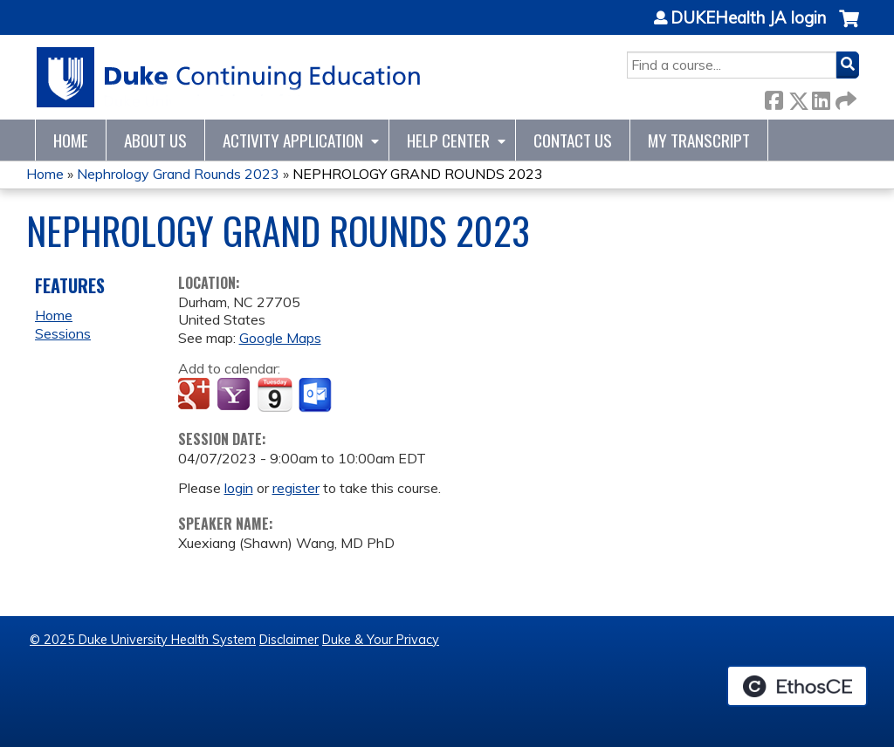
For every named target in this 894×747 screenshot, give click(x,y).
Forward (844, 97)
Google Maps (280, 337)
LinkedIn (820, 97)
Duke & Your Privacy (380, 640)
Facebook (773, 97)
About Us (155, 140)
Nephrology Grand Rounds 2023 (178, 173)
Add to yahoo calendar (235, 395)
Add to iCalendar (274, 394)
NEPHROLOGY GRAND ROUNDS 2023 (417, 173)
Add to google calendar (196, 395)
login (238, 488)
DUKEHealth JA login (748, 18)
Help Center (448, 140)
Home (70, 140)
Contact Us (572, 140)
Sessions (63, 333)
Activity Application (293, 140)
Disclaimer (289, 640)
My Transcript (699, 140)
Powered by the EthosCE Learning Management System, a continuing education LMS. (797, 686)
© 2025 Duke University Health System (143, 640)
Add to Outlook (316, 395)
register (296, 488)
